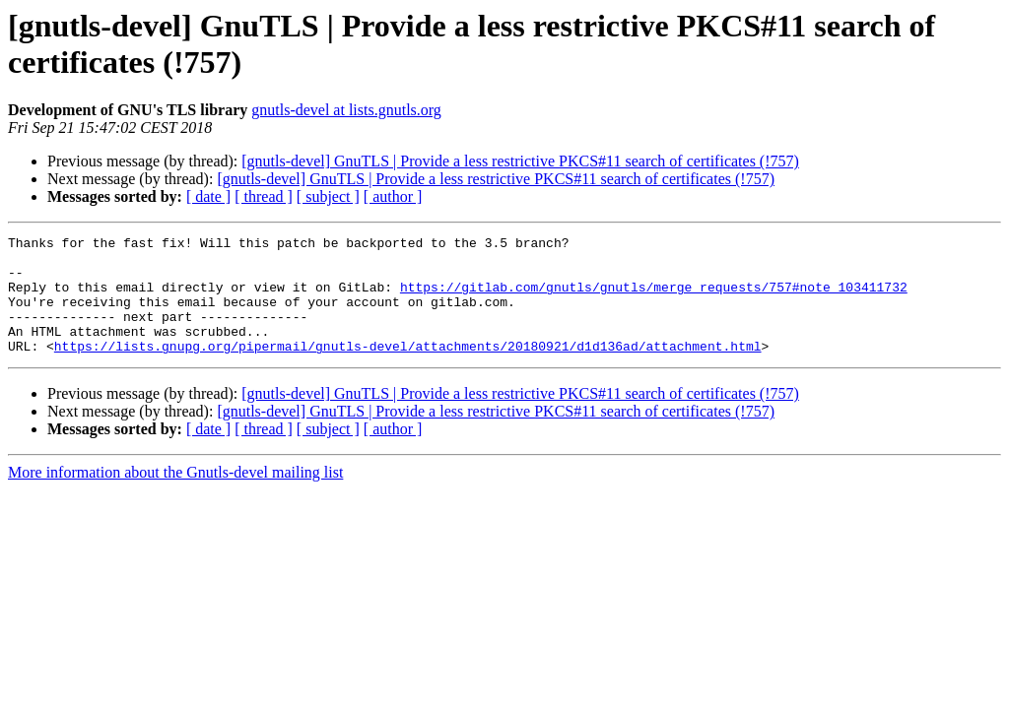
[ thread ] (264, 196)
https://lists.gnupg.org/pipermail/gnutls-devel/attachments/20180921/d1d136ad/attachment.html (408, 369)
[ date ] (208, 196)
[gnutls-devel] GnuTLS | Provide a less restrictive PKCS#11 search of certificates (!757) (520, 161)
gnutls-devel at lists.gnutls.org (346, 109)
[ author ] (393, 196)
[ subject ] (328, 196)
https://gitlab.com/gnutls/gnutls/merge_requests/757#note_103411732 (654, 298)
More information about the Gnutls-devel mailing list (175, 495)
